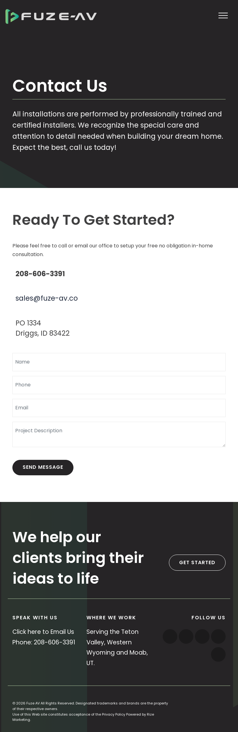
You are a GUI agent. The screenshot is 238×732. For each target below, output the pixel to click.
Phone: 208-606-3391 (43, 642)
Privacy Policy (113, 714)
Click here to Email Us (43, 632)
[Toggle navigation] (223, 15)
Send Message (43, 467)
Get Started (197, 562)
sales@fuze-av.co (46, 298)
